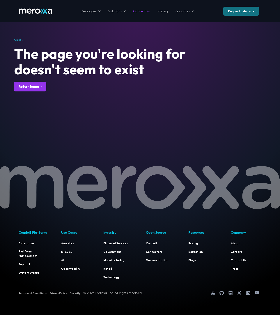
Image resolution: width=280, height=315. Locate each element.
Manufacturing (113, 260)
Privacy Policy (58, 293)
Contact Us (239, 260)
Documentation (157, 260)
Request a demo (239, 11)
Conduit (151, 243)
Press (234, 268)
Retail (107, 268)
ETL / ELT (67, 252)
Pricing (162, 11)
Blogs (192, 260)
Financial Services (115, 243)
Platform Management (28, 253)
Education (195, 252)
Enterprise (26, 243)
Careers (236, 252)
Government (112, 252)
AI (62, 260)
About (235, 243)
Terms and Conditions (33, 293)
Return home (29, 86)
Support (24, 264)
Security (75, 293)
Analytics (67, 243)
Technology (111, 277)
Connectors (142, 11)
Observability (70, 268)
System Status (29, 273)
